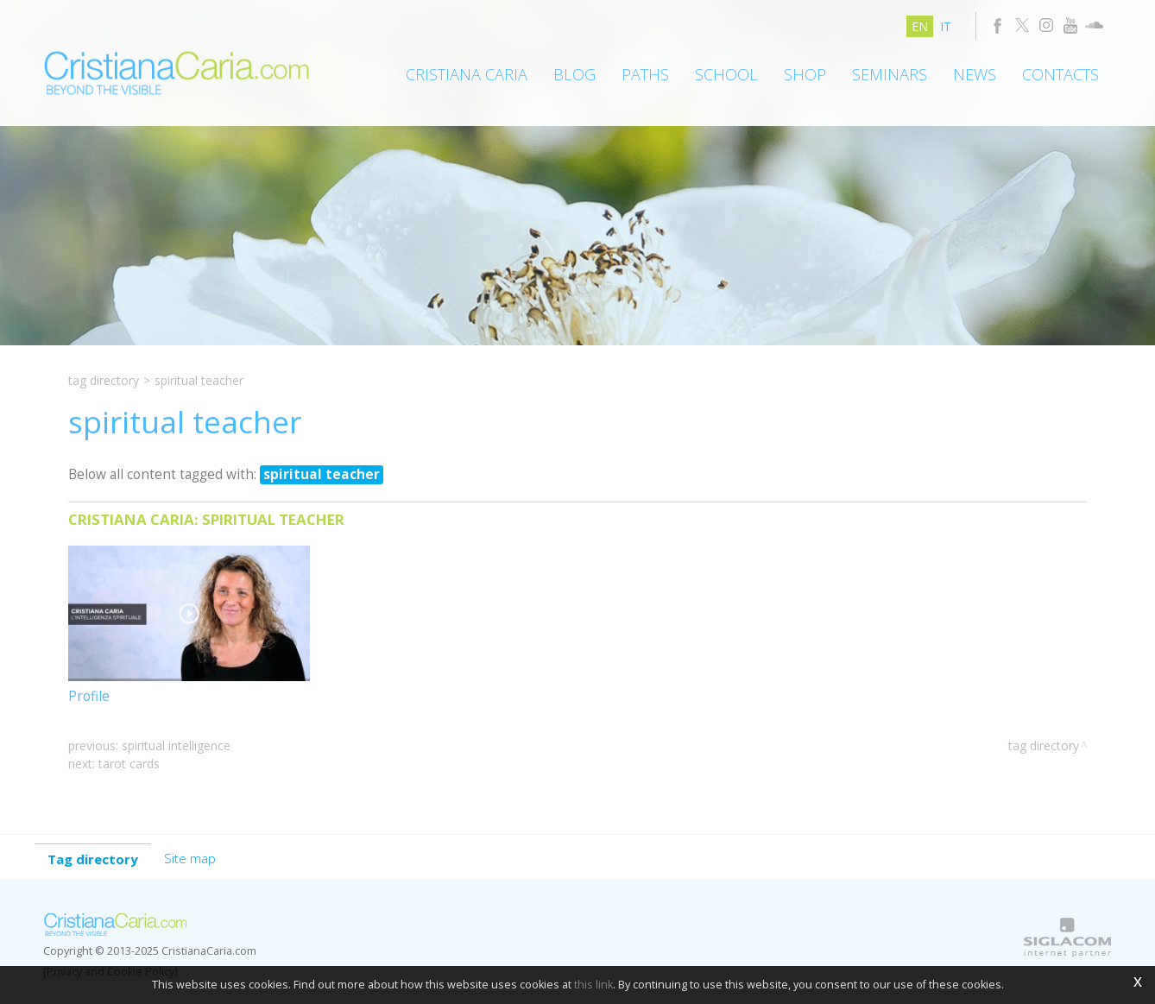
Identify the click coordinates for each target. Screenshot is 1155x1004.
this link (593, 984)
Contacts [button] (1060, 74)
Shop (805, 74)
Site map (190, 858)
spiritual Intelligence (176, 745)
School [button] (726, 74)
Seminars (889, 74)
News (974, 74)
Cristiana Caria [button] (466, 74)
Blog (574, 74)
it (945, 26)
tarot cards (129, 763)
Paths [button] (645, 74)
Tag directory (103, 380)
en (920, 26)
